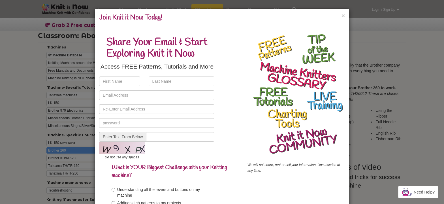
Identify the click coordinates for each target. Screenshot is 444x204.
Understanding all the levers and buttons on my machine (156, 192)
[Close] (343, 15)
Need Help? (418, 192)
